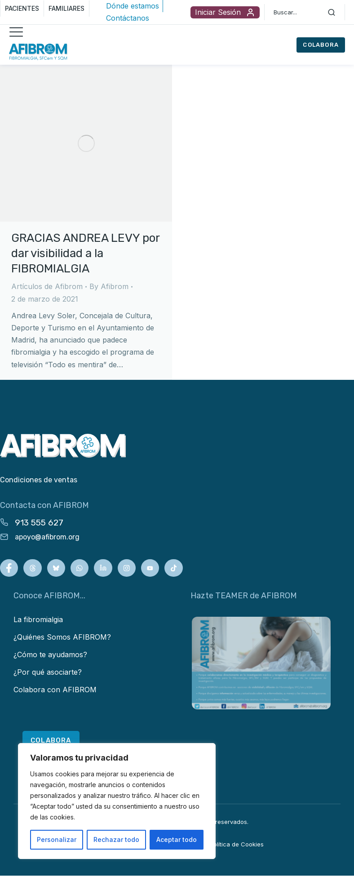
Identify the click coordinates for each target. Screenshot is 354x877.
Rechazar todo (116, 839)
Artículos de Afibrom (47, 286)
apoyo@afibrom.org (47, 537)
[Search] (331, 12)
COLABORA (321, 44)
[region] (117, 801)
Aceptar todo (176, 839)
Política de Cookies (237, 845)
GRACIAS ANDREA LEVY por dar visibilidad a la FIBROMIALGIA (85, 253)
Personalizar (56, 839)
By (108, 286)
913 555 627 (39, 522)
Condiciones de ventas (38, 480)
